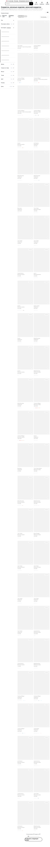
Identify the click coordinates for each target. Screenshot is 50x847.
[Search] (17, 3)
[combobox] (44, 17)
